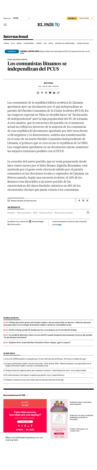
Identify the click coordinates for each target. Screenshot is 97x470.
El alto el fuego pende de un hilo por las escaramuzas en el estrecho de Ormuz (43, 330)
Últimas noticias (83, 43)
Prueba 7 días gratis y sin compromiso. (79, 430)
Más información (14, 224)
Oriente (39, 43)
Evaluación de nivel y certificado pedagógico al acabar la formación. (81, 417)
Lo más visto (9, 353)
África (50, 43)
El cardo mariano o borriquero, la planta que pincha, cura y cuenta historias (34, 375)
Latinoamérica (29, 43)
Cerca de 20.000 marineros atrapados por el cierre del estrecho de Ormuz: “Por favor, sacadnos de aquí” (45, 359)
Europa (6, 43)
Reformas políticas (24, 213)
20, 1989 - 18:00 (51, 86)
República (11, 213)
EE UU (13, 43)
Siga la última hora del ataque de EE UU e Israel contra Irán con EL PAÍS (55, 52)
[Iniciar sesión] (86, 18)
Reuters (48, 83)
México (19, 43)
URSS (35, 213)
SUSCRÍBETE (72, 18)
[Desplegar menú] (5, 25)
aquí (60, 224)
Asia (45, 43)
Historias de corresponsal (65, 43)
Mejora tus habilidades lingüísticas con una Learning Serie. (24, 438)
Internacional (15, 37)
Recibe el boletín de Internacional (23, 201)
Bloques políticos (45, 213)
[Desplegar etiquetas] (88, 212)
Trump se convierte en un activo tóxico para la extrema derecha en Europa (34, 380)
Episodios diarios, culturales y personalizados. (81, 403)
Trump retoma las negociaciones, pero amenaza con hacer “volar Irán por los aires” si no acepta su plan (45, 370)
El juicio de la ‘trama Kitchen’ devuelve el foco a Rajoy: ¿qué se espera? (39, 342)
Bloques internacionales (63, 213)
